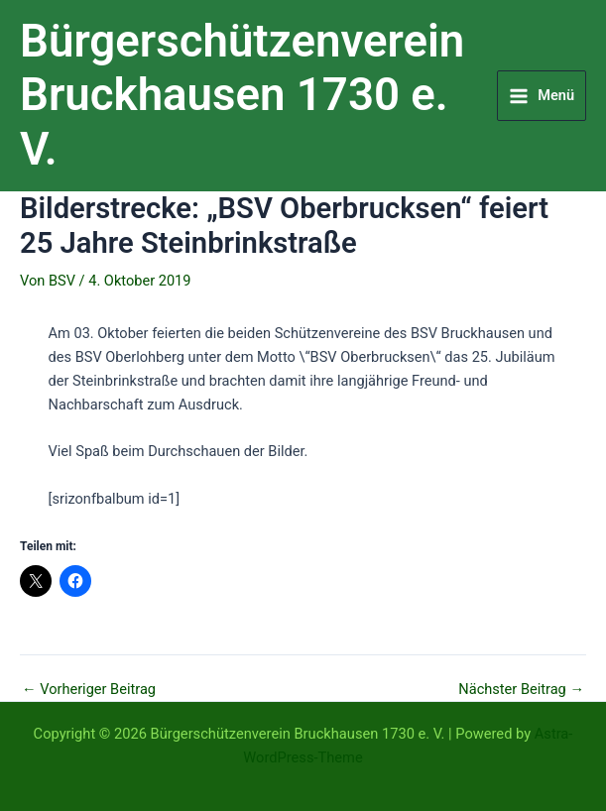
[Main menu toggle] (541, 95)
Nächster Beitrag (521, 689)
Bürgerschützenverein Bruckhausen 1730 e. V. (242, 95)
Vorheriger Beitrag (89, 689)
